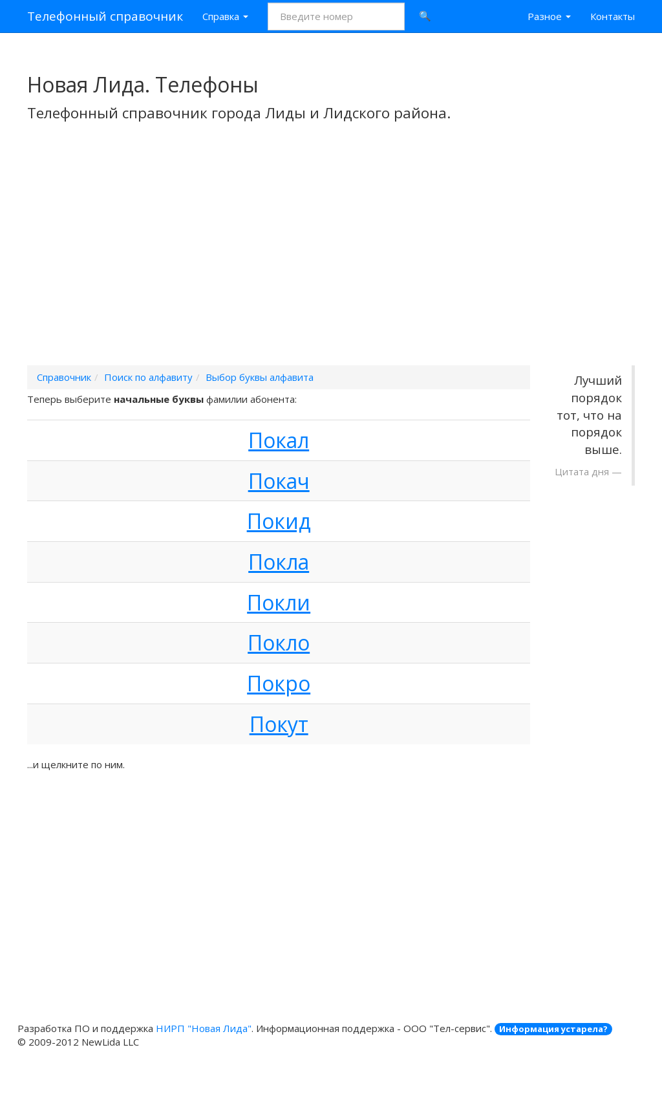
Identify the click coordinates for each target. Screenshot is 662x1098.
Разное (549, 16)
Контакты (612, 16)
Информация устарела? (553, 1029)
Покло (279, 642)
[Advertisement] (331, 260)
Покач (279, 481)
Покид (279, 521)
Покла (278, 562)
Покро (278, 683)
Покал (278, 440)
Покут (279, 724)
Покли (278, 602)
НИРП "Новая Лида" (203, 1028)
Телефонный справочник (105, 16)
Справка (225, 16)
